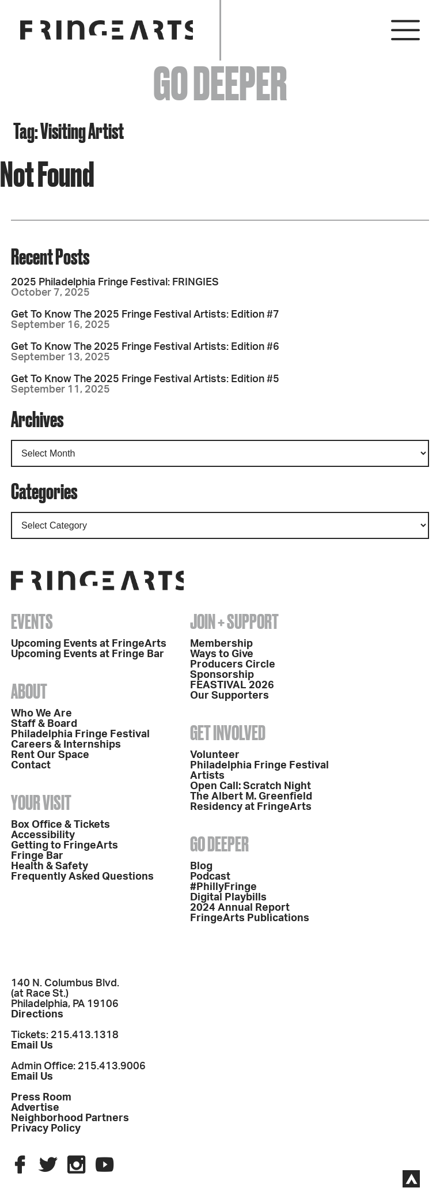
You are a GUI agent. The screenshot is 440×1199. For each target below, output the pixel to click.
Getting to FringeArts (64, 845)
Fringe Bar (37, 856)
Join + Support (234, 621)
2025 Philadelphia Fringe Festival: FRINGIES (115, 282)
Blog (201, 866)
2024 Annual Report (240, 908)
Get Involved (227, 732)
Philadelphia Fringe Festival (80, 734)
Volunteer (215, 755)
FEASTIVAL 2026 (232, 685)
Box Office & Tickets (60, 825)
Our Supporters (229, 696)
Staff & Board (44, 724)
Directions (37, 1014)
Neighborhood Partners (70, 1118)
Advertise (35, 1108)
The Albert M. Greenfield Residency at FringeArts (251, 801)
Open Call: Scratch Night (250, 786)
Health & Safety (49, 866)
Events (32, 621)
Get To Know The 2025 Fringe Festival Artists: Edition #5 (145, 379)
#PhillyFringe (223, 887)
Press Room (41, 1097)
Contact (31, 765)
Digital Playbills (228, 897)
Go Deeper (219, 843)
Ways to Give (221, 654)
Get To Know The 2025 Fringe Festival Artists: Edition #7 (145, 315)
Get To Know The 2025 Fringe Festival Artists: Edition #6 (145, 347)
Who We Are (41, 713)
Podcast (210, 877)
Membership (221, 644)
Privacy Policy (46, 1128)
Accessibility (43, 835)
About (29, 691)
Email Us (32, 1045)
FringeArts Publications (249, 918)
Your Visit (41, 802)
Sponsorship (222, 675)
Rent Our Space (50, 755)
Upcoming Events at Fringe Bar (87, 654)
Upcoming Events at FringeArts (88, 644)
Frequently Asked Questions (82, 877)
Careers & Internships (66, 745)
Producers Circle (232, 664)
